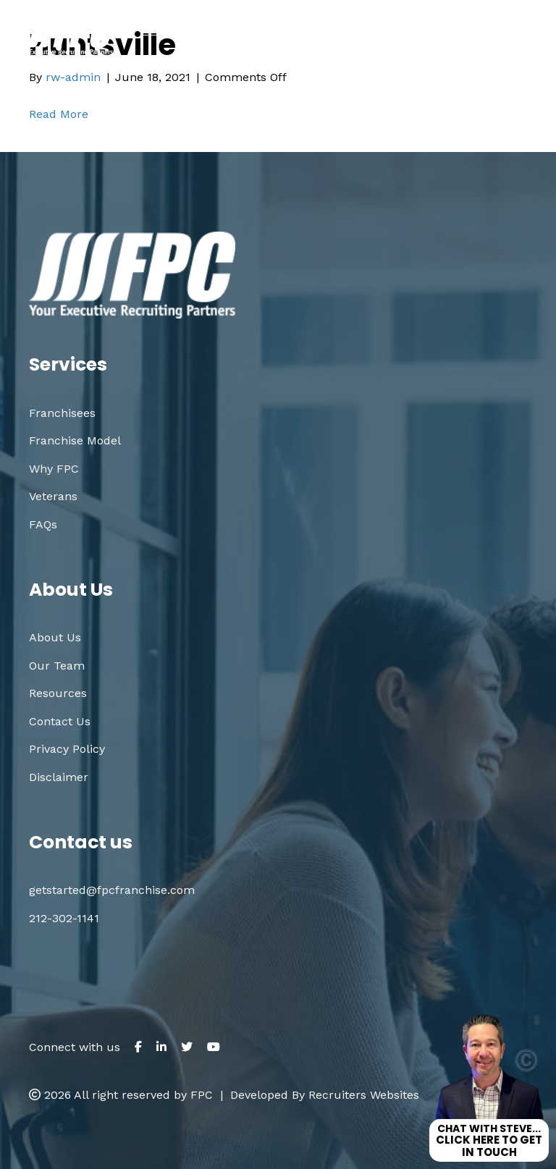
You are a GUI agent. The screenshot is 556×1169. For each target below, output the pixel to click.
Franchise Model (75, 440)
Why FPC (54, 469)
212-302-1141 (64, 918)
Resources (58, 693)
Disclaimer (58, 777)
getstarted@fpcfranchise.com (430, 59)
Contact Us (59, 721)
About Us (55, 637)
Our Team (57, 665)
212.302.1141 (254, 59)
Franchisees (62, 413)
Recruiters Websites (363, 1095)
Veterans (53, 496)
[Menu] (525, 35)
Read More (58, 114)
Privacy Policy (67, 749)
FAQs (43, 524)
